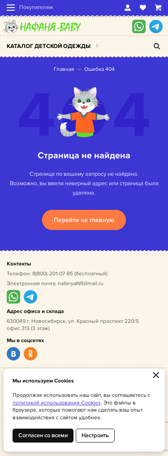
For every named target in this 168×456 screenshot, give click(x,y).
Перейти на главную (84, 220)
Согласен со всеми (43, 435)
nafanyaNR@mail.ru (80, 283)
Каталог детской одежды (48, 46)
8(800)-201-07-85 (52, 273)
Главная (64, 69)
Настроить (95, 435)
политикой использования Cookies (57, 403)
